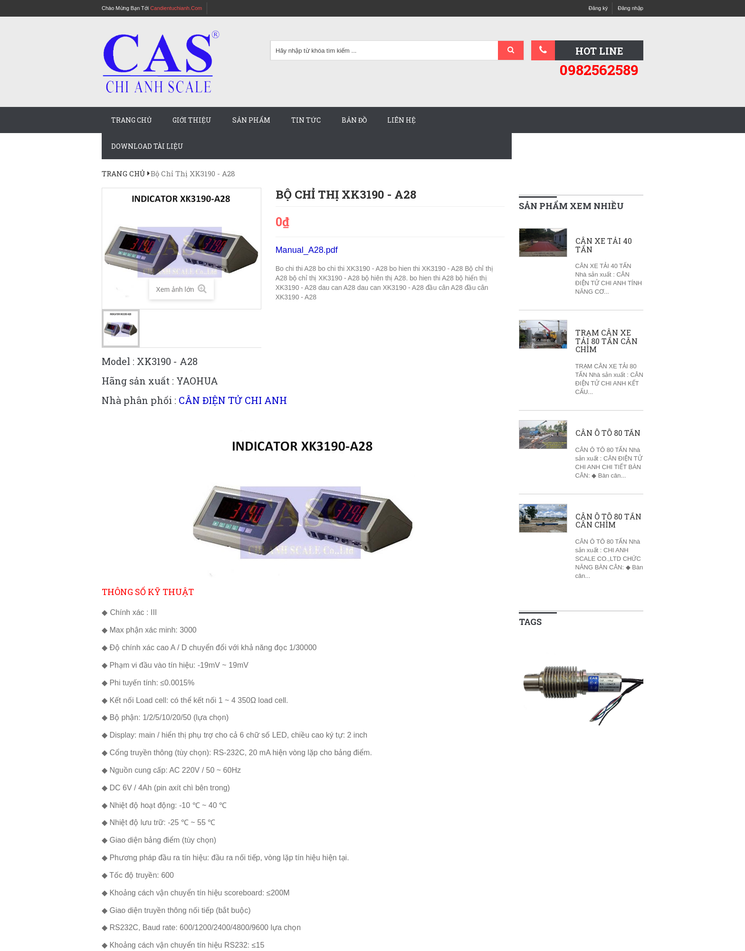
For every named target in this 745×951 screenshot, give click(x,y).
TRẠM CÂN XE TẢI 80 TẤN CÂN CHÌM (606, 341)
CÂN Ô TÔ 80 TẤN (607, 433)
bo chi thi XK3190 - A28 (353, 268)
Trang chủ (131, 120)
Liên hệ (401, 120)
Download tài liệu (147, 146)
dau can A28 (337, 287)
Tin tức (306, 120)
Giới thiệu (191, 120)
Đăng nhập (630, 8)
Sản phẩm (251, 120)
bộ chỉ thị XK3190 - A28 (325, 278)
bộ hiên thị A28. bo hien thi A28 (409, 278)
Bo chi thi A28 (297, 268)
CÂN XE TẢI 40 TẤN (603, 245)
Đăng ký (598, 8)
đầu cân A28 (445, 287)
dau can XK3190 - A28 (391, 287)
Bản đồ (354, 120)
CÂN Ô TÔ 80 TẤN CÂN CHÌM (608, 520)
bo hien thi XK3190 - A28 (427, 268)
